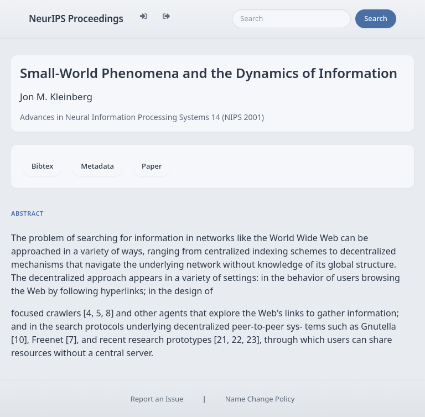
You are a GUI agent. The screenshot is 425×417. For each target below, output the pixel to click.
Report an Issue (157, 399)
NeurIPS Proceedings (76, 18)
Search (375, 18)
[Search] (291, 18)
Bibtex (42, 166)
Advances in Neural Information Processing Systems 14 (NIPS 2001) (142, 117)
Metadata (97, 166)
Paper (152, 166)
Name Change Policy (260, 399)
